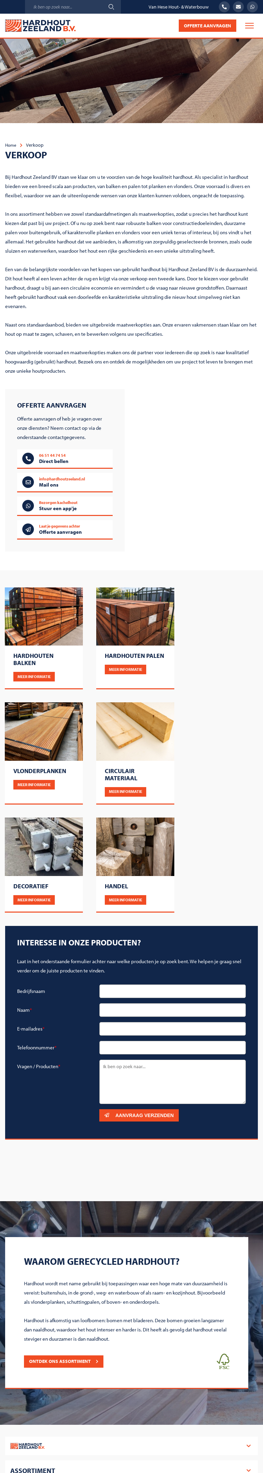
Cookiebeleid (174, 1444)
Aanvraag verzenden (139, 1003)
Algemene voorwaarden (124, 1444)
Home (11, 145)
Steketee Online (143, 1458)
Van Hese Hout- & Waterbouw (179, 7)
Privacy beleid (215, 1444)
